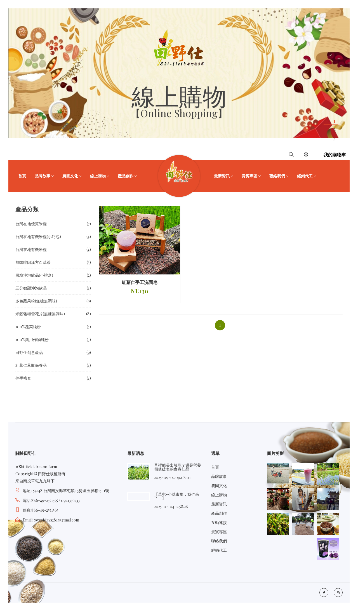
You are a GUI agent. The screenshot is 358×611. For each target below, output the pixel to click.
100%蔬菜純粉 (28, 326)
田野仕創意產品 (29, 352)
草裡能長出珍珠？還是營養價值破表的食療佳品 (177, 467)
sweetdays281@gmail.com (56, 520)
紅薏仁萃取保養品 (31, 365)
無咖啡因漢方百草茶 (33, 262)
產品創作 (125, 175)
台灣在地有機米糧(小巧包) (38, 236)
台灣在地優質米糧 (31, 223)
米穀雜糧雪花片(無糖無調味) (40, 313)
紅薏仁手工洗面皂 (139, 282)
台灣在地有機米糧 (31, 249)
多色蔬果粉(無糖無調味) (36, 301)
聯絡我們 (277, 175)
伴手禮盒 (23, 378)
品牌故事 (42, 175)
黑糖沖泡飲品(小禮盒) (34, 275)
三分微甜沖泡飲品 (31, 288)
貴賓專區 (249, 175)
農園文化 (70, 175)
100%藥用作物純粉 (32, 339)
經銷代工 (305, 175)
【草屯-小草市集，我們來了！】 (176, 496)
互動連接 (219, 522)
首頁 (22, 175)
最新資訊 (222, 175)
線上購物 (98, 175)
